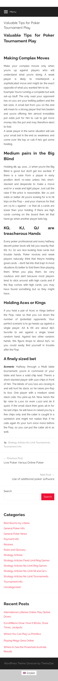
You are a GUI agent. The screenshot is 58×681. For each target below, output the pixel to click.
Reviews (8, 544)
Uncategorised (12, 587)
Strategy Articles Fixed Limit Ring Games (26, 560)
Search (8, 491)
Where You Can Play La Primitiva (22, 633)
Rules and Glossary (15, 549)
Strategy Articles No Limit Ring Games (25, 565)
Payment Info (11, 539)
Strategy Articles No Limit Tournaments (29, 442)
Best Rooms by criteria (17, 523)
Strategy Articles (13, 555)
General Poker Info (14, 528)
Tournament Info (12, 446)
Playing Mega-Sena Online (19, 640)
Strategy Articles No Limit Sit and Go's (25, 571)
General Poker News (15, 533)
